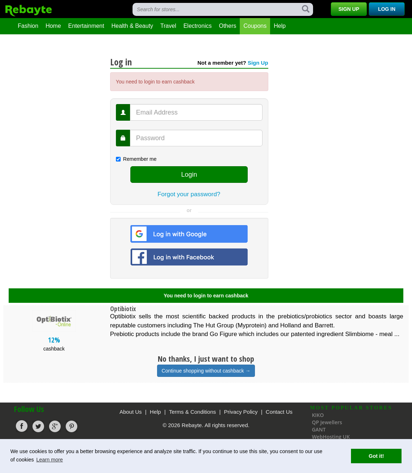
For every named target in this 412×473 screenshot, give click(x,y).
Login (189, 174)
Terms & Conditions (192, 412)
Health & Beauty (132, 26)
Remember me (136, 159)
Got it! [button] (376, 456)
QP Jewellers (327, 422)
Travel (168, 26)
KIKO (318, 415)
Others (227, 26)
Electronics (197, 26)
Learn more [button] (49, 460)
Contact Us (279, 412)
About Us (131, 412)
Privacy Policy (240, 412)
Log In (386, 9)
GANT (319, 429)
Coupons (254, 26)
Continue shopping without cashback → (206, 371)
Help (280, 26)
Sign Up (348, 9)
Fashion (28, 26)
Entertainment (86, 26)
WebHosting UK (331, 436)
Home (53, 26)
